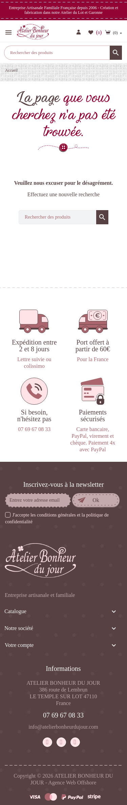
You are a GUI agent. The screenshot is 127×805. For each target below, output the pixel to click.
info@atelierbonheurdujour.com (63, 727)
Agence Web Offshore (72, 782)
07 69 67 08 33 (63, 715)
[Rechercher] (63, 53)
